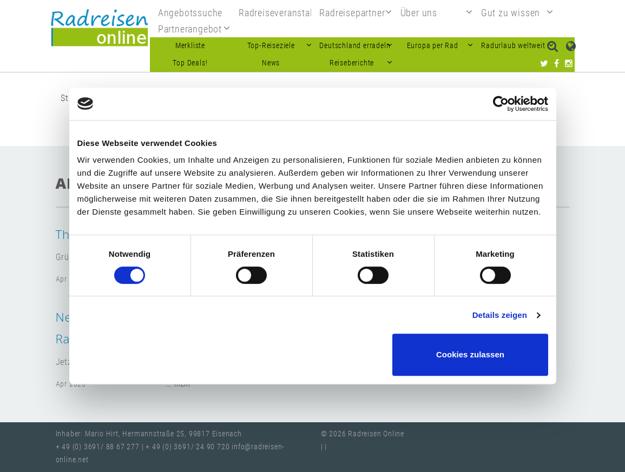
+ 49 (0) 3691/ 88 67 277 (98, 446)
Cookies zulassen (470, 354)
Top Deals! (190, 63)
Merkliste (190, 45)
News (271, 63)
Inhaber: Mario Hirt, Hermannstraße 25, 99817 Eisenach (149, 433)
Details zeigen (499, 315)
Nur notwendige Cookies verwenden (310, 354)
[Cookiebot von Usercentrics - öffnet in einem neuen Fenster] (500, 104)
